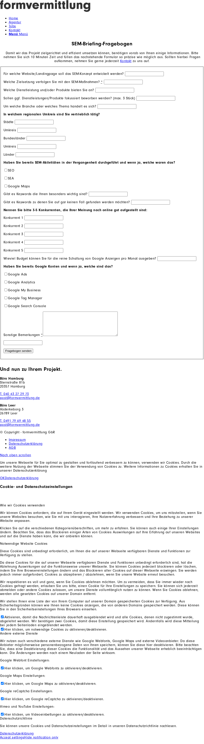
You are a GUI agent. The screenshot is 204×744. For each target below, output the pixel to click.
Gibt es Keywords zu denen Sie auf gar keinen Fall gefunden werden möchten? (67, 202)
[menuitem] (106, 18)
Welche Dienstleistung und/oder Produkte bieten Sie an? (49, 90)
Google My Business (24, 290)
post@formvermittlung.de (20, 402)
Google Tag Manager (25, 298)
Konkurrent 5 (13, 250)
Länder (9, 155)
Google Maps (19, 186)
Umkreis (10, 130)
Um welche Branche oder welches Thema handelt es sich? (50, 106)
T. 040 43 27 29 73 (14, 399)
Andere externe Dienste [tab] (19, 638)
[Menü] (18, 34)
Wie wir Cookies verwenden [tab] (22, 510)
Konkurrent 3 (13, 234)
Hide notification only (41, 742)
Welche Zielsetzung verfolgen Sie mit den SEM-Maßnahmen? (53, 82)
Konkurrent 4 (13, 242)
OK (2, 483)
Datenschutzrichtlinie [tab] (16, 723)
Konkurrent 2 (13, 226)
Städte (9, 122)
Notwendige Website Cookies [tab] (23, 548)
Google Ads (17, 274)
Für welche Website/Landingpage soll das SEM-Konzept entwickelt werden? (64, 74)
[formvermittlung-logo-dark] (90, 11)
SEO (11, 170)
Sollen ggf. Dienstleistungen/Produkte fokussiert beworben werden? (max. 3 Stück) (69, 98)
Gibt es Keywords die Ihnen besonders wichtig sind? (45, 194)
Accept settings (12, 742)
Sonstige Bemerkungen (23, 340)
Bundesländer (14, 138)
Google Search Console (27, 306)
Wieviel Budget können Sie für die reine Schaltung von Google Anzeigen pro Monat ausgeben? (80, 258)
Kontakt (126, 61)
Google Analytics (21, 282)
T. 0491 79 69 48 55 (15, 425)
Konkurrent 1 (13, 218)
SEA (11, 178)
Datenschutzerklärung (22, 483)
